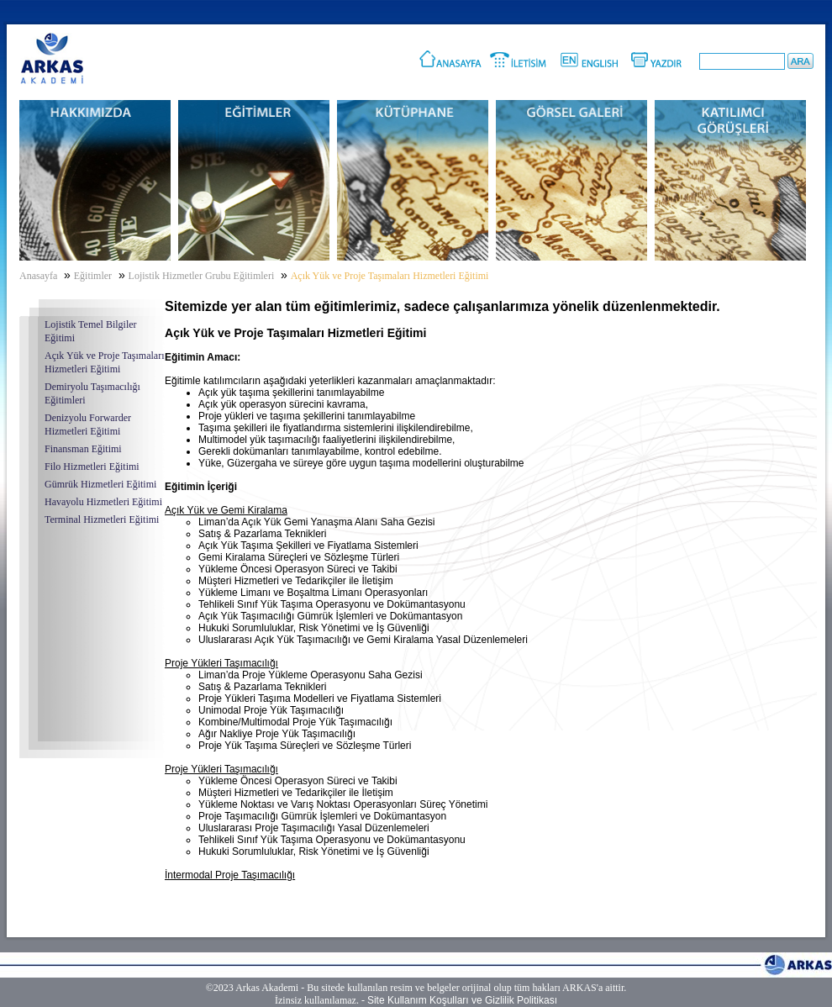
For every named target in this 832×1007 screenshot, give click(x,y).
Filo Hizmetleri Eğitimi (92, 466)
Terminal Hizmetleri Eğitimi (102, 519)
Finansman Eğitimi (83, 449)
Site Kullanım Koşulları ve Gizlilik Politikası (462, 1000)
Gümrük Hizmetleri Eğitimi (100, 484)
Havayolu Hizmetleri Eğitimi (103, 502)
